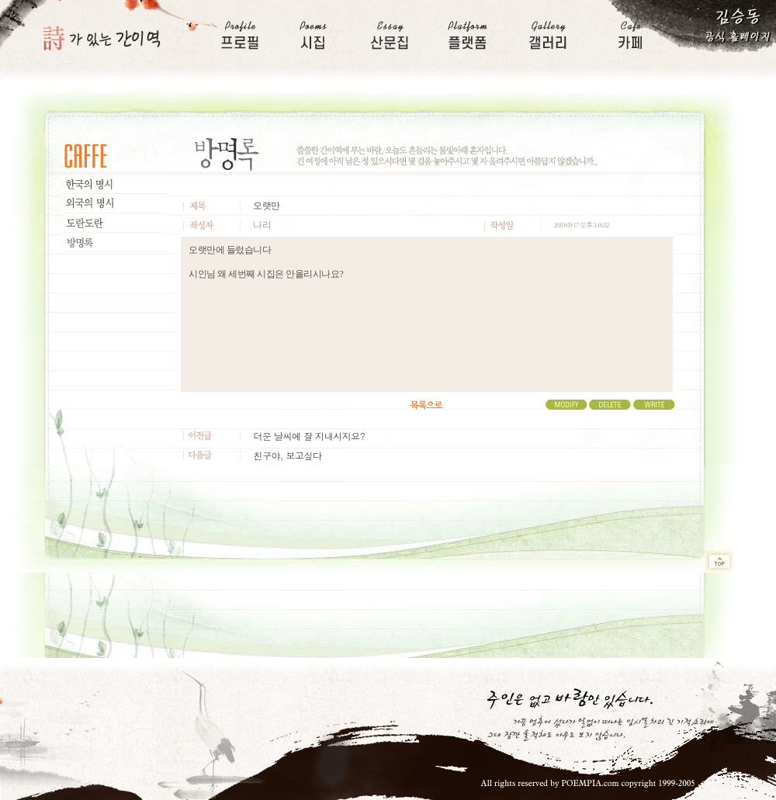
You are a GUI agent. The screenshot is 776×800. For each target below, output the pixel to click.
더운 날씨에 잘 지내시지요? (309, 435)
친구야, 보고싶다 (287, 455)
